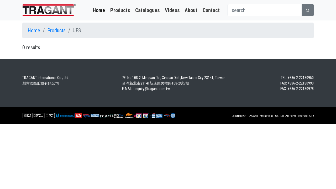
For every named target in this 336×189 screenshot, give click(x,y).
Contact (211, 10)
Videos (172, 10)
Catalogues (147, 10)
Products (120, 10)
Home (99, 10)
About (191, 10)
